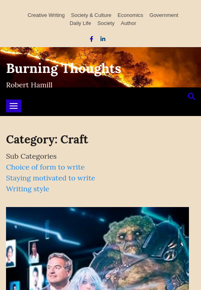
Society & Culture (91, 15)
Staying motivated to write (50, 177)
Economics (131, 15)
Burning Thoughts (63, 68)
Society (106, 23)
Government (164, 15)
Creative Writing (46, 15)
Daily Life (80, 23)
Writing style (27, 188)
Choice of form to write (45, 167)
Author (128, 23)
